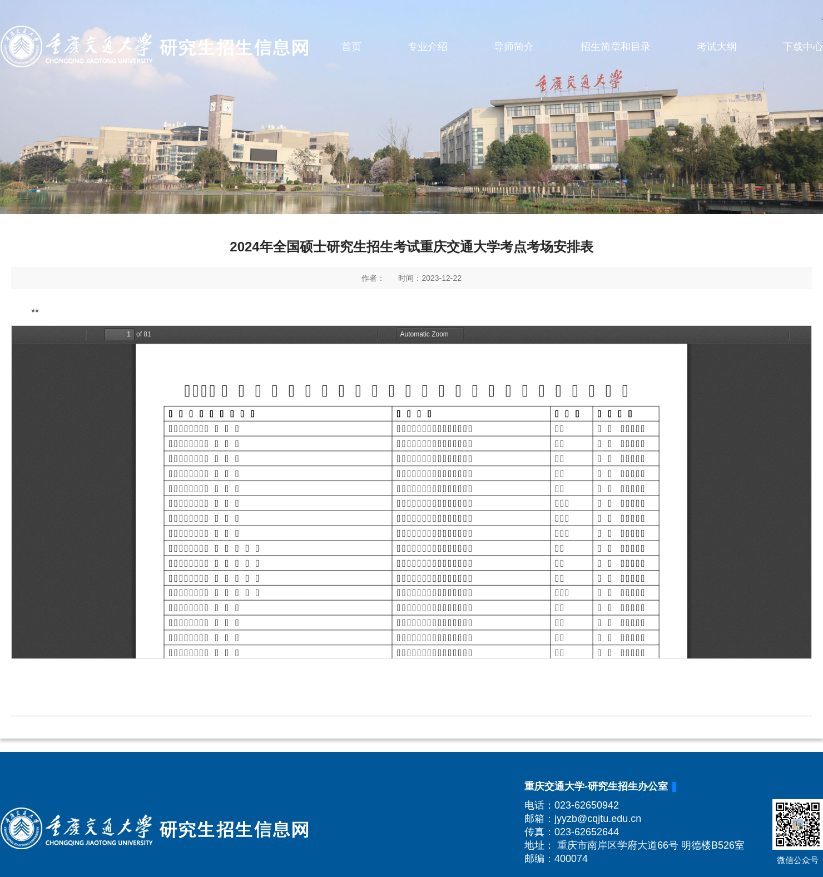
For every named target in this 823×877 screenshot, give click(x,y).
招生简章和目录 (616, 46)
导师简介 (514, 46)
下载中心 (803, 46)
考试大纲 (717, 46)
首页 (351, 46)
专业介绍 (428, 46)
